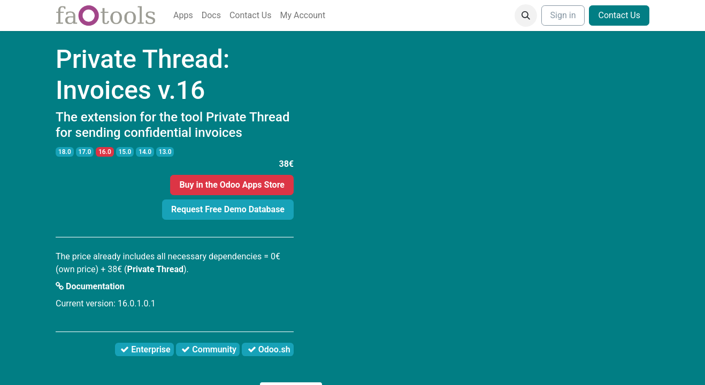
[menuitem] (183, 15)
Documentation (90, 286)
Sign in (563, 15)
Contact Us (619, 15)
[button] (526, 15)
